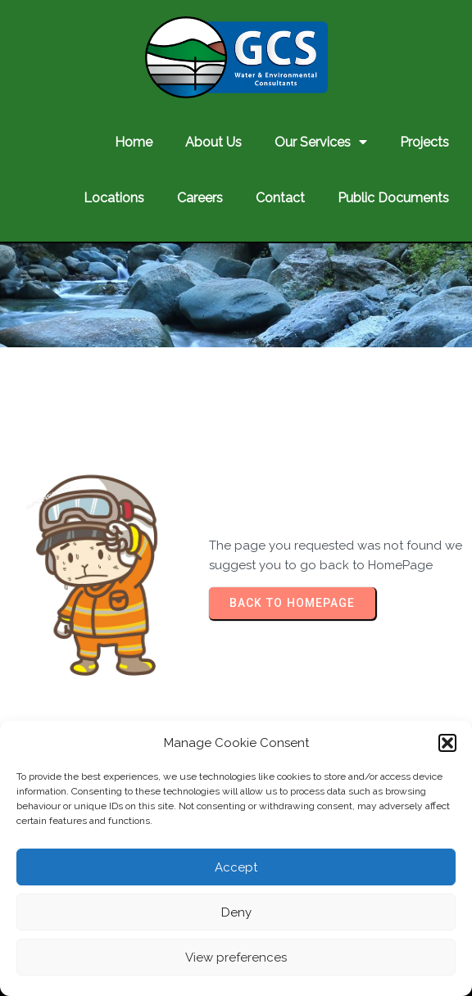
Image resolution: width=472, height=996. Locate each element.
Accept (236, 867)
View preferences (236, 957)
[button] (447, 743)
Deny (236, 912)
